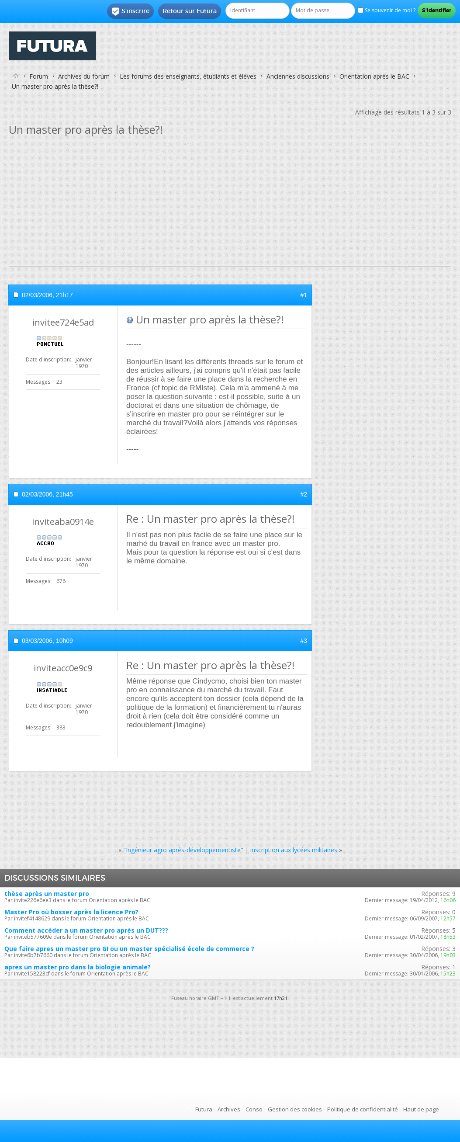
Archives (229, 1109)
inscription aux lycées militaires (293, 850)
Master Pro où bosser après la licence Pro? (71, 912)
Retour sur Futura (190, 11)
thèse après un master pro (46, 893)
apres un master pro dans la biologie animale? (77, 967)
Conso (254, 1109)
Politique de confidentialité (362, 1109)
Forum (38, 76)
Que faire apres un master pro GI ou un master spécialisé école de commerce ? (129, 948)
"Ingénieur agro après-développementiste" (183, 850)
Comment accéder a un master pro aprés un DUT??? (86, 930)
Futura (203, 1109)
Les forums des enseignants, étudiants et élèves (188, 76)
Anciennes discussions (297, 76)
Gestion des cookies (295, 1109)
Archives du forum (84, 76)
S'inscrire (130, 11)
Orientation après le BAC (374, 76)
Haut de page (421, 1109)
